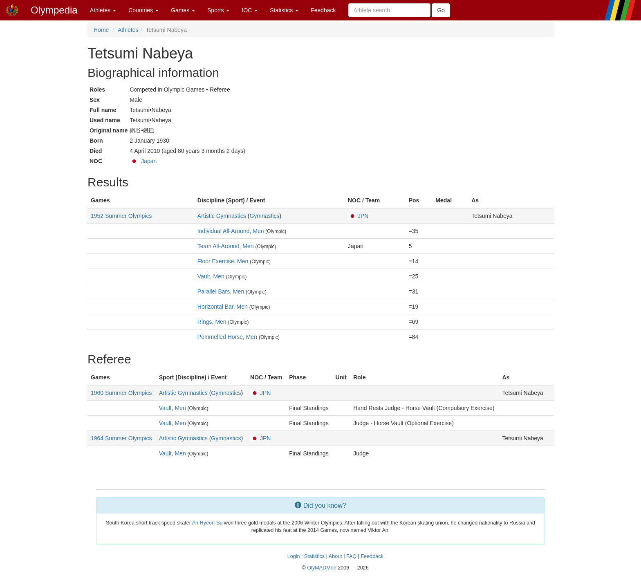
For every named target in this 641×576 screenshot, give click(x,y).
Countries (143, 10)
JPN (358, 216)
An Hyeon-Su (207, 523)
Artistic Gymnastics (221, 216)
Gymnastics (264, 216)
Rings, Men (211, 321)
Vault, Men (210, 276)
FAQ (351, 556)
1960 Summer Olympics (121, 393)
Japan (149, 161)
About (335, 556)
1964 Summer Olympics (121, 438)
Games (183, 10)
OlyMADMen (321, 568)
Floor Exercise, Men (222, 261)
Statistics (284, 10)
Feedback (323, 10)
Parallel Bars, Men (220, 291)
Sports (218, 10)
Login (293, 556)
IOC (250, 10)
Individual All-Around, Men (230, 231)
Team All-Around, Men (225, 246)
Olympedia (54, 10)
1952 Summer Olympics (121, 216)
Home (101, 30)
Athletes (103, 10)
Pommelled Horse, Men (227, 337)
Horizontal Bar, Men (222, 306)
